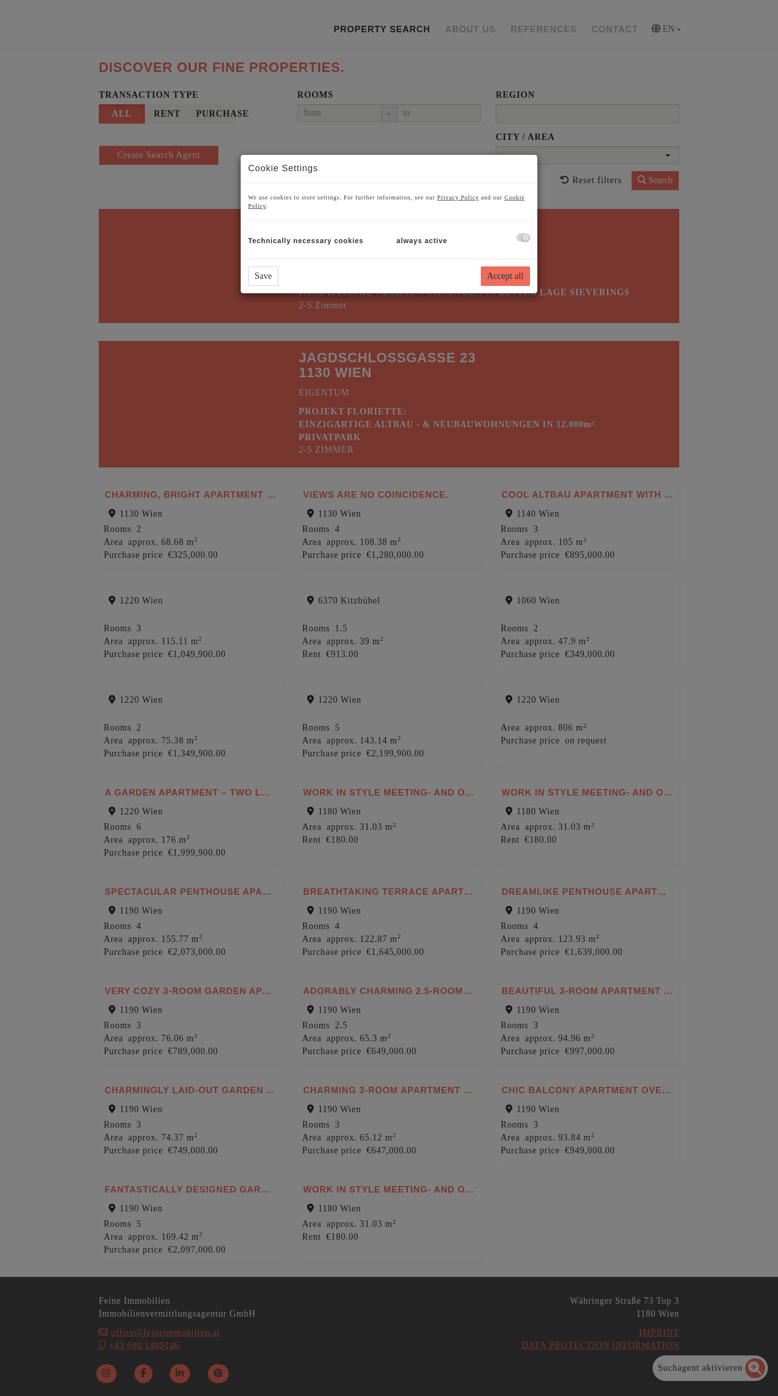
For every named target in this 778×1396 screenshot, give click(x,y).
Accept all (505, 276)
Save (263, 276)
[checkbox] (523, 237)
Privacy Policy (458, 197)
